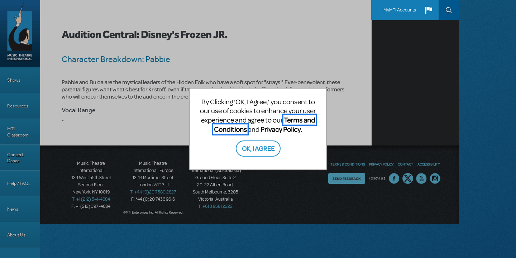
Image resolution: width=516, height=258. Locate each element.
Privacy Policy (281, 129)
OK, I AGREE (258, 148)
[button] (429, 10)
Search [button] (449, 10)
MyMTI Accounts (399, 10)
